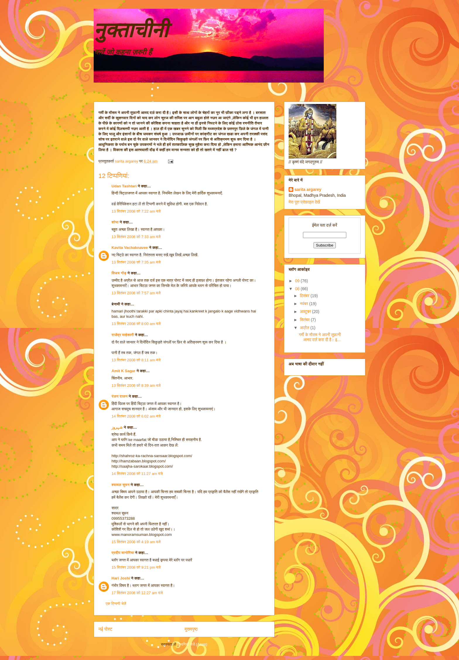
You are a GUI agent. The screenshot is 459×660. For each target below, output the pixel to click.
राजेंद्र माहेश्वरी (123, 335)
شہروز (117, 427)
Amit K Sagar (124, 371)
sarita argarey (307, 189)
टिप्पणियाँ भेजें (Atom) (192, 644)
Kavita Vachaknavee (130, 247)
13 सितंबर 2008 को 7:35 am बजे (136, 262)
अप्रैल (305, 327)
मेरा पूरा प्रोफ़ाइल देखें (304, 202)
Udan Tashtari (124, 186)
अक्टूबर (306, 311)
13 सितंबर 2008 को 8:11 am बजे (136, 360)
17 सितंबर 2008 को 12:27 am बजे (137, 593)
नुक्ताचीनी (131, 30)
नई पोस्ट (105, 629)
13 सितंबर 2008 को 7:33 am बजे (136, 237)
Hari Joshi (121, 578)
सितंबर (305, 319)
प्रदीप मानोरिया (123, 552)
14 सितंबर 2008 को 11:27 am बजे (137, 473)
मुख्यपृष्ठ (191, 629)
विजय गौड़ (119, 273)
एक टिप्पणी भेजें (116, 603)
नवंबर (304, 303)
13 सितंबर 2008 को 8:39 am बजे (136, 385)
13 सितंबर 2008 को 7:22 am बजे (136, 211)
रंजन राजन (120, 396)
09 (298, 280)
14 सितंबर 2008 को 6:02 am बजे (136, 416)
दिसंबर (305, 295)
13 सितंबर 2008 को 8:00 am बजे (136, 324)
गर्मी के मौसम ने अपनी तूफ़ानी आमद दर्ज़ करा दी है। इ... (320, 337)
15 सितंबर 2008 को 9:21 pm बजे (136, 567)
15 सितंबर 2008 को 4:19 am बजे (136, 542)
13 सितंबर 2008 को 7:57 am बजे (136, 293)
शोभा (115, 222)
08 (298, 288)
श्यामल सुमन (120, 485)
